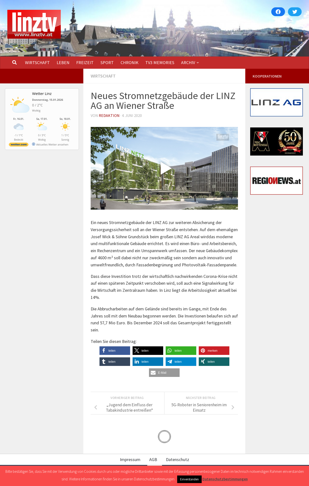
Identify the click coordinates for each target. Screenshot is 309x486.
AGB (153, 459)
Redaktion (109, 115)
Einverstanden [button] (189, 479)
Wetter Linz (41, 93)
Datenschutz (177, 459)
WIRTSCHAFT (37, 62)
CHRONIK (129, 62)
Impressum (130, 459)
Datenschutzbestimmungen (225, 479)
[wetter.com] (18, 145)
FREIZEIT (85, 62)
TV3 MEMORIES (159, 62)
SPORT (107, 62)
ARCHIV (188, 62)
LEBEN (63, 62)
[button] (114, 350)
